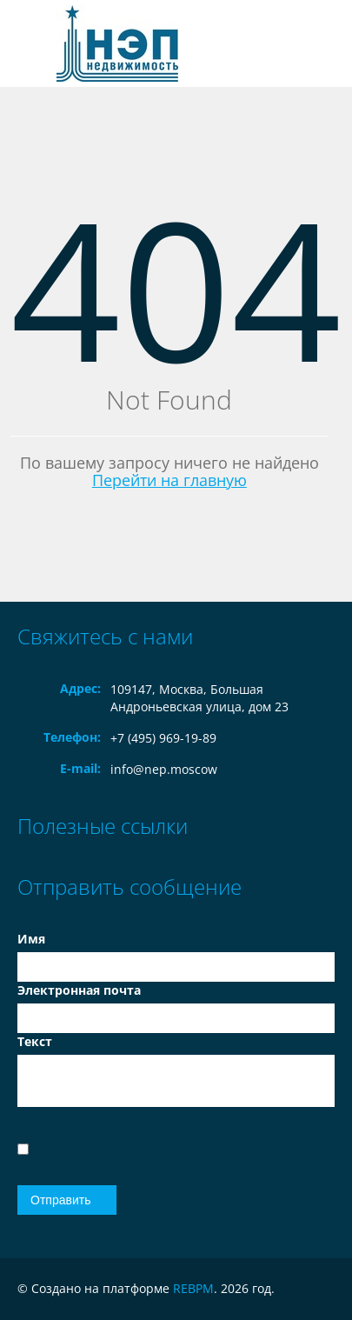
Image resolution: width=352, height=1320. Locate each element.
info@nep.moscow (163, 769)
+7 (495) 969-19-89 (163, 738)
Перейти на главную (169, 480)
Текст (34, 1041)
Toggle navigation (32, 44)
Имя (31, 938)
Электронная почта (79, 990)
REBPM (193, 1288)
